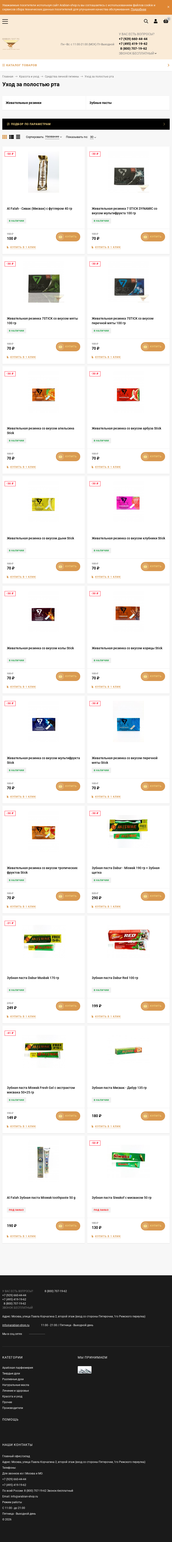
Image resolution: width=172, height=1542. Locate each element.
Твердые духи (11, 1373)
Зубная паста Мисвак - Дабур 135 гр (119, 1088)
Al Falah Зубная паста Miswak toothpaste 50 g (41, 1197)
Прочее (7, 1402)
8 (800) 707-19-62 (56, 1291)
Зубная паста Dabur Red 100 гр (115, 978)
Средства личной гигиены (62, 76)
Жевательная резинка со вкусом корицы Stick (127, 648)
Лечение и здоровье (15, 1390)
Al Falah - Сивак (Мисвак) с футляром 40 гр (39, 208)
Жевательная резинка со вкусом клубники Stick (128, 538)
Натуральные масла (15, 1385)
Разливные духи (13, 1379)
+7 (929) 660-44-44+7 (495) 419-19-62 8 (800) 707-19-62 (137, 43)
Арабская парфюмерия (17, 1367)
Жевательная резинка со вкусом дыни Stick (40, 538)
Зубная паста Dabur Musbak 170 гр (33, 978)
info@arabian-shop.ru (15, 1325)
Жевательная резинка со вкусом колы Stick (40, 648)
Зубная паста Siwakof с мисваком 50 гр (122, 1197)
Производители (12, 1408)
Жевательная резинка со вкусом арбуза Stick (126, 428)
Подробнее (138, 9)
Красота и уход (29, 76)
